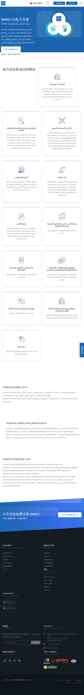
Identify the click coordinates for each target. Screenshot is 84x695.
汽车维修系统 (48, 563)
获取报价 (82, 350)
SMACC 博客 (48, 584)
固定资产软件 (7, 556)
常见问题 (47, 590)
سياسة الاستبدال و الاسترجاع (73, 682)
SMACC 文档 (48, 580)
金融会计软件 (7, 553)
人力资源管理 (7, 563)
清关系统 (47, 556)
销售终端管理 (7, 566)
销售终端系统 (48, 566)
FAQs (48, 3)
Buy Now (72, 3)
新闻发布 (47, 587)
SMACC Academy (49, 577)
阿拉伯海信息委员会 (19, 680)
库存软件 (6, 560)
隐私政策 (78, 680)
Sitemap (58, 680)
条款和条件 (68, 680)
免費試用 (59, 3)
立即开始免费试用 (11, 49)
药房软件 (47, 553)
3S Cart (5, 569)
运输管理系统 (48, 560)
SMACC (3, 54)
